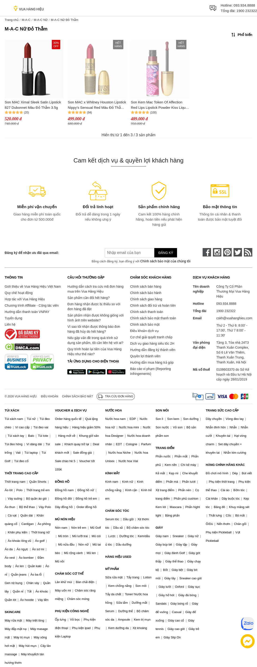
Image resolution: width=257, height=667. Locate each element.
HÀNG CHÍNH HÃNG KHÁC (225, 465)
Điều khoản (49, 396)
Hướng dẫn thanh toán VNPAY (27, 312)
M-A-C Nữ (41, 20)
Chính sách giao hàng (146, 299)
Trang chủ (12, 20)
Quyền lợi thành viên (145, 356)
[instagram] (217, 252)
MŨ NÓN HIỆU (65, 519)
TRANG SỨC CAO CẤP (222, 410)
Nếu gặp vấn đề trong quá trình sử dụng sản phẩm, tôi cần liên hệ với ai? (95, 340)
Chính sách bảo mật (145, 324)
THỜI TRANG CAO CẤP (21, 473)
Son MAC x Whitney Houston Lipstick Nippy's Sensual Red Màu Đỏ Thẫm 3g (97, 105)
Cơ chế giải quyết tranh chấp (151, 337)
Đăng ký (165, 253)
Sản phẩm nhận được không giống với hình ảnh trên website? (95, 317)
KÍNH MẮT (112, 473)
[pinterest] (227, 252)
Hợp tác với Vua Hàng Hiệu (25, 299)
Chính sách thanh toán (146, 312)
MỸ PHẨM (112, 569)
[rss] (248, 252)
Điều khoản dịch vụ (144, 331)
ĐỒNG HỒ (62, 481)
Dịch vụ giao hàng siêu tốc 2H (152, 343)
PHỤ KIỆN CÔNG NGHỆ (71, 611)
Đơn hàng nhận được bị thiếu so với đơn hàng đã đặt (93, 306)
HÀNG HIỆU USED (118, 556)
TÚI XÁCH (12, 410)
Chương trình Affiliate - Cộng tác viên (32, 305)
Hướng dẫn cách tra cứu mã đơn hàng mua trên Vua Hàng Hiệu (95, 289)
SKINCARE (13, 612)
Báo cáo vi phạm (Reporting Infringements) (150, 371)
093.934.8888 (244, 5)
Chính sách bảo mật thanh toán (153, 318)
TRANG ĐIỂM (164, 448)
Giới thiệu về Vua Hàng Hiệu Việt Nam (33, 286)
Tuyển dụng (13, 318)
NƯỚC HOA (113, 410)
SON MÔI (162, 410)
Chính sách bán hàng (145, 286)
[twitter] (238, 252)
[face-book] (207, 252)
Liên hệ (10, 324)
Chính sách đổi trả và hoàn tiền (153, 305)
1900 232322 (246, 11)
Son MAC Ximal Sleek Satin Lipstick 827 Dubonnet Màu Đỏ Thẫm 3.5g (33, 104)
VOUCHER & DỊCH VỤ (71, 410)
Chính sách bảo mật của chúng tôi (165, 261)
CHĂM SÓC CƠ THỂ (69, 573)
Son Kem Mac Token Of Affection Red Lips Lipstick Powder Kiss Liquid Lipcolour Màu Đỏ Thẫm (159, 105)
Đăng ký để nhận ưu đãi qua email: (32, 253)
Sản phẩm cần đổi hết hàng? (88, 298)
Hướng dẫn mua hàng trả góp (152, 362)
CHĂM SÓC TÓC (117, 510)
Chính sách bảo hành (145, 293)
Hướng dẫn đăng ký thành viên (152, 350)
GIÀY (159, 527)
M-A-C (26, 20)
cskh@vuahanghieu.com (234, 318)
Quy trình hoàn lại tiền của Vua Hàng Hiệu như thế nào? (94, 351)
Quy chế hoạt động (19, 293)
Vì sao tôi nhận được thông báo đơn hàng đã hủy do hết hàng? (93, 329)
